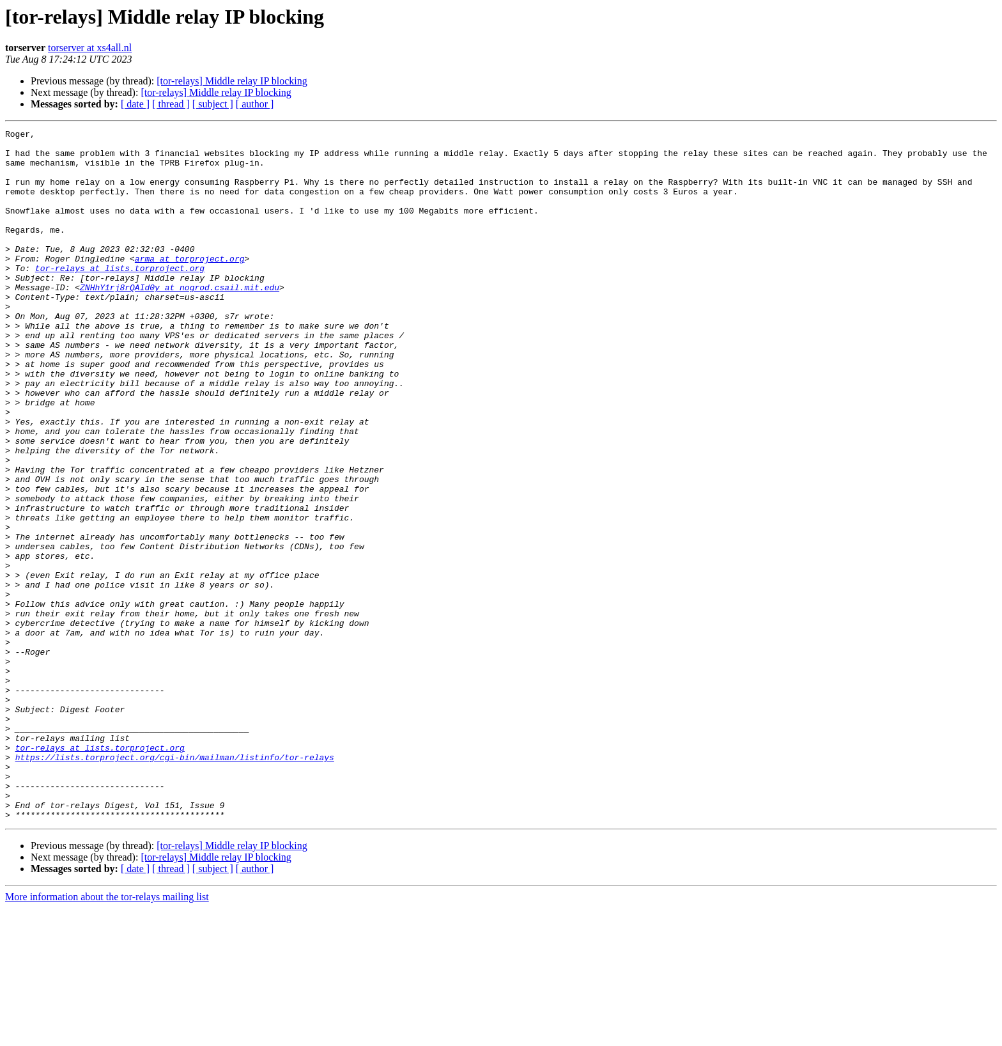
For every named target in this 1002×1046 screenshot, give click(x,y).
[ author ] (255, 103)
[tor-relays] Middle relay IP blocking (232, 80)
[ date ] (135, 103)
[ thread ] (171, 103)
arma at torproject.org (190, 285)
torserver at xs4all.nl (90, 47)
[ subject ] (212, 103)
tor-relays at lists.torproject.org (119, 296)
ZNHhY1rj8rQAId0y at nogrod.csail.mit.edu (179, 319)
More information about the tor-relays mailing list (107, 1034)
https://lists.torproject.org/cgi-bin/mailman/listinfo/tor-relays (174, 883)
